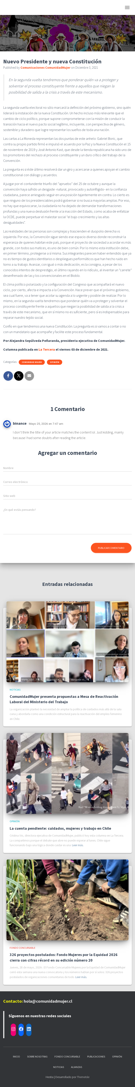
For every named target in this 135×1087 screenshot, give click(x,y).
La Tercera (47, 349)
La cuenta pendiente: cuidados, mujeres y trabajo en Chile (60, 828)
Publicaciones (96, 1056)
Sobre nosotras (37, 1056)
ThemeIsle (83, 1077)
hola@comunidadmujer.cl (48, 1001)
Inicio (16, 1056)
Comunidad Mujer (32, 362)
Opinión (54, 362)
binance (19, 423)
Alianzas (76, 1067)
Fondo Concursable (22, 947)
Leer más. (78, 845)
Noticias (15, 689)
